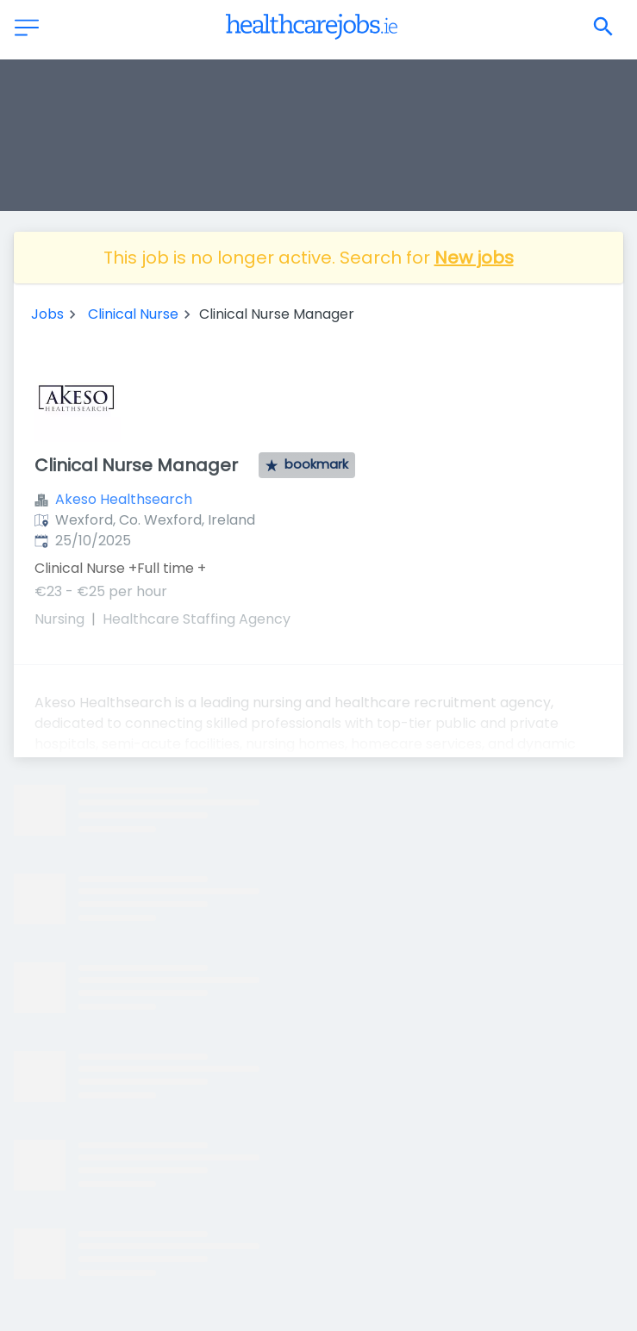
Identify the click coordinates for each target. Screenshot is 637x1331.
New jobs (474, 258)
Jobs (47, 314)
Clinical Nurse (133, 314)
